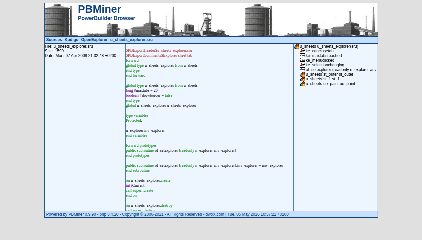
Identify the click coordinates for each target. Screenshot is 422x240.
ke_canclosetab (320, 51)
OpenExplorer (94, 39)
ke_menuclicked (320, 60)
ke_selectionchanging (325, 65)
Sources (54, 39)
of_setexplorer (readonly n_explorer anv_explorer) (350, 69)
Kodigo (71, 39)
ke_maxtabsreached (324, 55)
